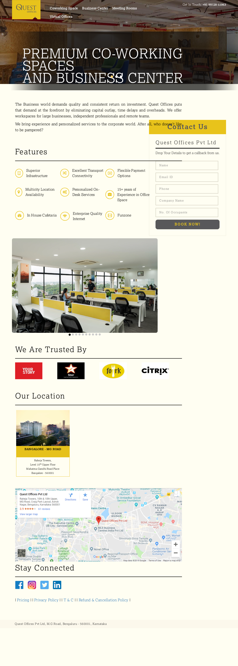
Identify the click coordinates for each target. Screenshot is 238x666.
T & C (69, 600)
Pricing (23, 600)
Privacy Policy (46, 600)
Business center (95, 8)
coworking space (64, 8)
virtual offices (61, 16)
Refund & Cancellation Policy (103, 600)
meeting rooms (124, 8)
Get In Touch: (204, 5)
